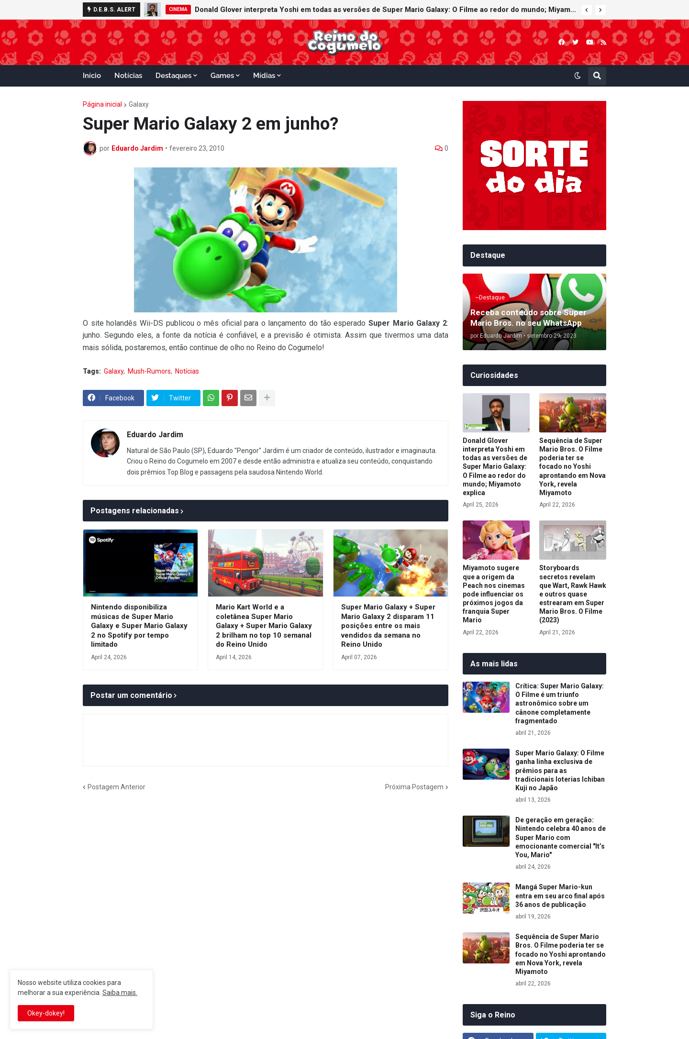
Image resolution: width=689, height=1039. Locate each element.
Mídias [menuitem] (264, 75)
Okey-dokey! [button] (46, 1013)
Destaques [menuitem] (173, 75)
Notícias (187, 371)
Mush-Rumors (149, 371)
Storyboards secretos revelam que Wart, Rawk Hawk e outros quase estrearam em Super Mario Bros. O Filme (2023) (572, 594)
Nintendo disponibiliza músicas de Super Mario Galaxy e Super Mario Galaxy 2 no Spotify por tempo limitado (139, 626)
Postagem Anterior (116, 787)
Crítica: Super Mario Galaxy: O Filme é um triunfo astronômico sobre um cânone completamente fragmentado (559, 703)
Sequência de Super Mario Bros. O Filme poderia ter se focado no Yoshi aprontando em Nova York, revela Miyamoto (572, 467)
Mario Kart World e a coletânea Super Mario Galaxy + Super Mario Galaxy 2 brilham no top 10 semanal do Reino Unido (264, 626)
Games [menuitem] (222, 75)
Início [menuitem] (92, 75)
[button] (586, 10)
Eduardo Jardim (155, 434)
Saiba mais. (119, 992)
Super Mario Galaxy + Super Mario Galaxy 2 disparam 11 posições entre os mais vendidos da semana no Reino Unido (388, 626)
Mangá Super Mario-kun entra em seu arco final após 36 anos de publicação (560, 895)
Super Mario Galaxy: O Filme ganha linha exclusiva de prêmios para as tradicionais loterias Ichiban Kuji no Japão (560, 770)
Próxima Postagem (414, 787)
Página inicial (102, 104)
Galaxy (139, 104)
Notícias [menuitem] (128, 75)
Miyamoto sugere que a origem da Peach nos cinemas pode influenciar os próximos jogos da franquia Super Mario (494, 594)
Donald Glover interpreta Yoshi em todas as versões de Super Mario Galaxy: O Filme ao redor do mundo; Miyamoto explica (385, 9)
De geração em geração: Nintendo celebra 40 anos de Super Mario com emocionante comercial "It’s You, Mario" (560, 837)
